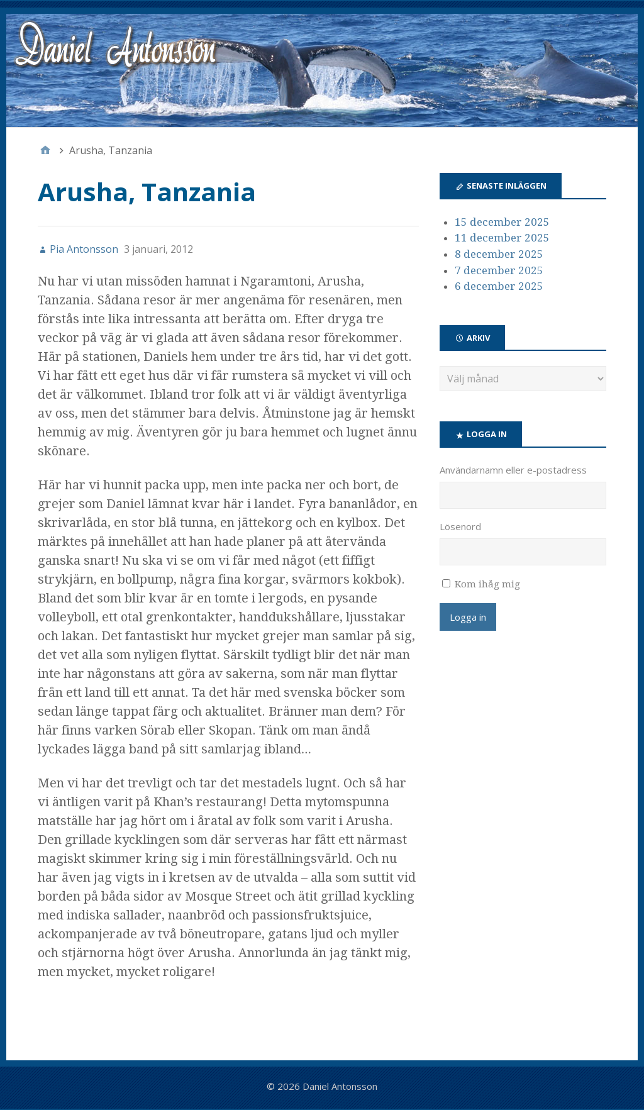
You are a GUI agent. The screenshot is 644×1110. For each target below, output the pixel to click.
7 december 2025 (499, 270)
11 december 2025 (502, 237)
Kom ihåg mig (487, 584)
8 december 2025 (499, 254)
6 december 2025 (499, 286)
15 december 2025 (502, 222)
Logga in (468, 617)
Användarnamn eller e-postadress (513, 469)
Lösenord (460, 526)
